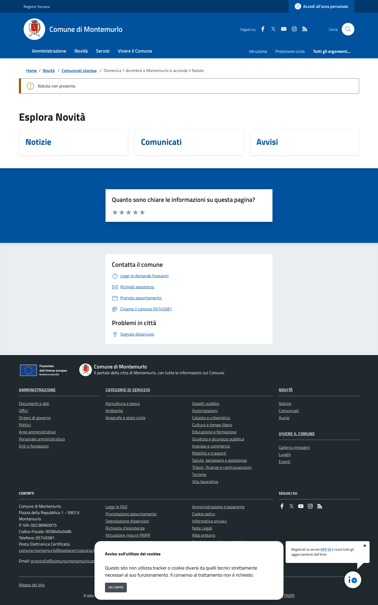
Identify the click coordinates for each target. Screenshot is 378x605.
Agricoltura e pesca (123, 403)
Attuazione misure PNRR (128, 535)
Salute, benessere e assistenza (219, 460)
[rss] (302, 29)
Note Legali (202, 528)
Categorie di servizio (128, 390)
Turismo (199, 474)
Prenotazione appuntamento (131, 514)
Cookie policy (203, 514)
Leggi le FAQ (117, 507)
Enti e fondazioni (34, 446)
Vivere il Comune (297, 433)
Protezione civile (290, 51)
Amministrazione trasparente (218, 507)
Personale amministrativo (42, 439)
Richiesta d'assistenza (125, 528)
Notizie (285, 403)
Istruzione (258, 51)
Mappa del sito (32, 585)
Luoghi (285, 454)
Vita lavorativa (205, 481)
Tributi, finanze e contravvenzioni (222, 467)
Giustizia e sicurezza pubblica (218, 439)
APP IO (326, 549)
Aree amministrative (37, 432)
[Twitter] (271, 29)
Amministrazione (37, 390)
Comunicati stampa (79, 70)
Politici (25, 425)
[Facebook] (260, 29)
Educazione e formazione (214, 432)
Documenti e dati (34, 403)
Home (31, 70)
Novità (49, 70)
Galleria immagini (294, 447)
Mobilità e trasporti (209, 453)
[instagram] (292, 29)
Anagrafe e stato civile (125, 417)
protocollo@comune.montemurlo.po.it (64, 561)
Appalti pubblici (205, 403)
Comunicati (289, 410)
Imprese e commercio (211, 446)
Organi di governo (35, 417)
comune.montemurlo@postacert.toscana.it (57, 550)
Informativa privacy (209, 521)
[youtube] (281, 29)
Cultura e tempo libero (212, 425)
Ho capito (115, 587)
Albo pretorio (203, 535)
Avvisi (284, 417)
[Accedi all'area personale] (321, 6)
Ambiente (114, 410)
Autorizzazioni (205, 410)
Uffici (23, 410)
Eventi (284, 461)
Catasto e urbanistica (211, 417)
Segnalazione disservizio (127, 521)
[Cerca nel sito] (348, 29)
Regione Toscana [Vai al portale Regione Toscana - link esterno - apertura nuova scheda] (37, 6)
